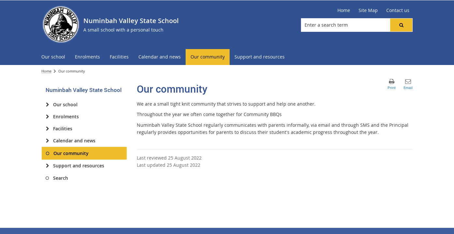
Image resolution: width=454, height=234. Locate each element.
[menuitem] (53, 57)
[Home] (343, 10)
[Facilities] (47, 129)
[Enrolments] (47, 117)
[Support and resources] (47, 166)
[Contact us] (398, 10)
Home (46, 71)
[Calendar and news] (47, 141)
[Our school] (47, 104)
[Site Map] (368, 10)
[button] (401, 25)
